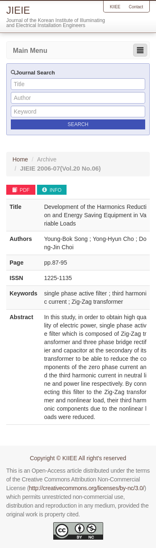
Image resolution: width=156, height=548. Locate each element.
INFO (52, 190)
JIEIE (60, 168)
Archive (47, 159)
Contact (136, 7)
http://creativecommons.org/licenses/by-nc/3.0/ (86, 488)
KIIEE (115, 7)
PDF (21, 190)
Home (20, 159)
